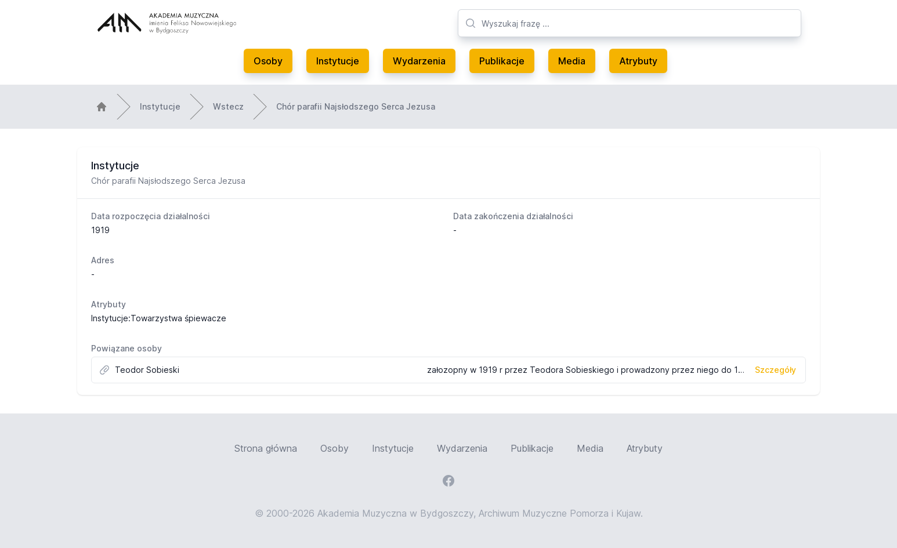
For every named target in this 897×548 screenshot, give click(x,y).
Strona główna (265, 448)
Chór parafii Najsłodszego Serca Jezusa (355, 106)
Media (571, 61)
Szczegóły (775, 370)
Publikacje (502, 61)
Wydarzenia (419, 61)
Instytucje (337, 61)
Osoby (268, 61)
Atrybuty (638, 61)
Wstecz (228, 106)
